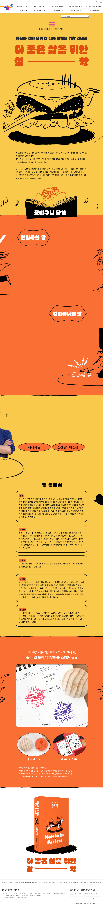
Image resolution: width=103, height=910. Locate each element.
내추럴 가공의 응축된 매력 (93, 6)
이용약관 (17, 882)
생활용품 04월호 (58, 10)
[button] (43, 724)
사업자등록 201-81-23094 (20, 893)
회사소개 (4, 882)
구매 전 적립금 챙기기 (40, 6)
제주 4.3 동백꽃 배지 (58, 6)
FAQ (93, 898)
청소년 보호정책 (36, 882)
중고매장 (44, 882)
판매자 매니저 (63, 882)
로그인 (101, 2)
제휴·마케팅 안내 (53, 882)
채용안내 (10, 882)
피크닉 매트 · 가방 (22, 6)
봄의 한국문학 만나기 (40, 10)
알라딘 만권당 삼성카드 (75, 6)
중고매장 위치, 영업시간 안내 (86, 903)
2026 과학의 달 (22, 10)
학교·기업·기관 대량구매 (94, 882)
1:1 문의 (77, 898)
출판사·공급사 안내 (73, 882)
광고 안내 (83, 882)
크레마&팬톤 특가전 (93, 10)
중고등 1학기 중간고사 (75, 10)
